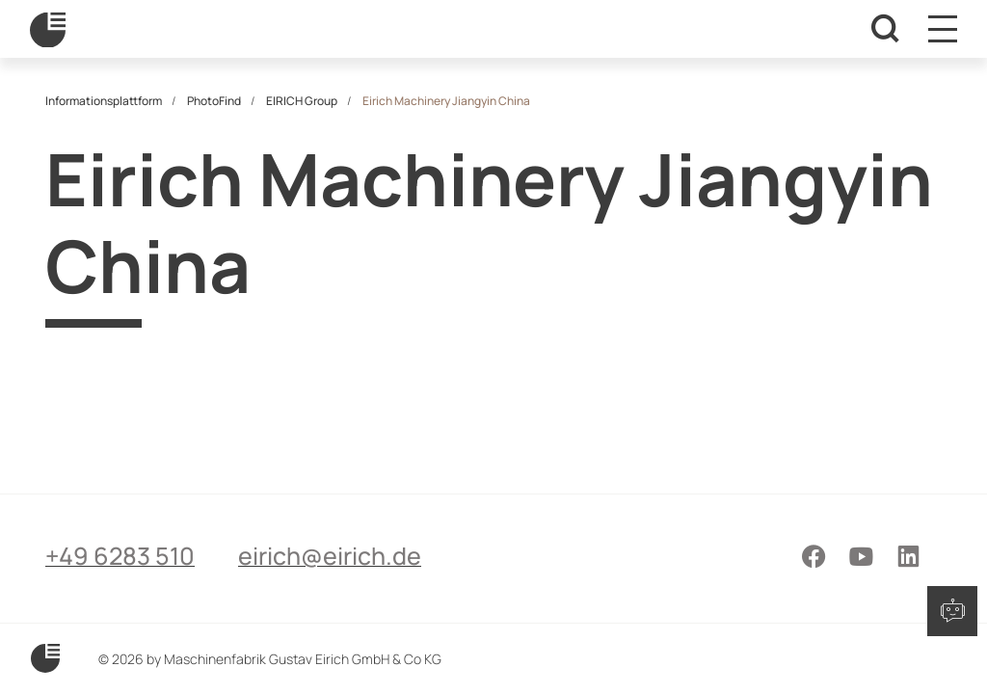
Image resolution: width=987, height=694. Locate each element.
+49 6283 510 (120, 556)
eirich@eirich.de (329, 556)
